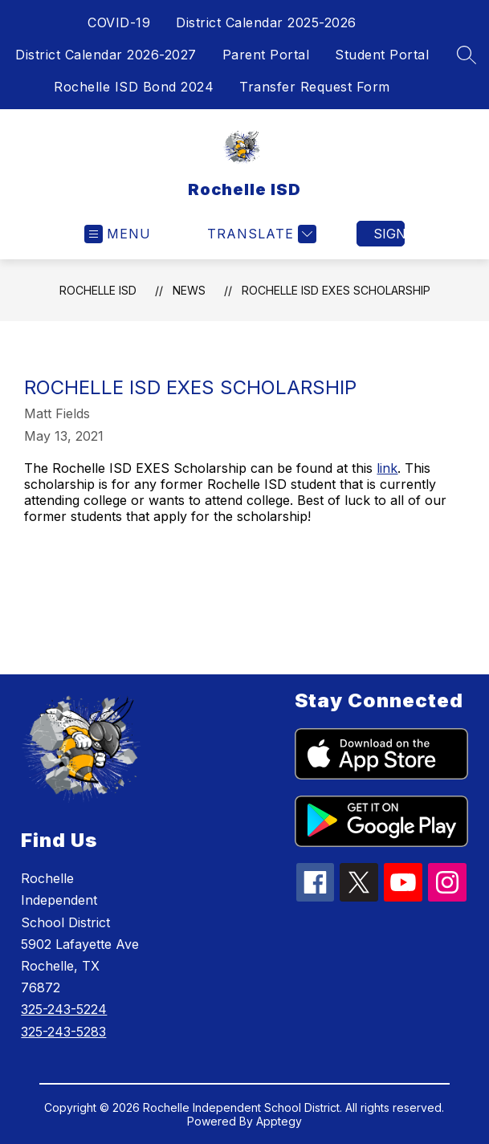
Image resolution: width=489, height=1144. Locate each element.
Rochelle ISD (98, 290)
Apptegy (279, 1121)
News (189, 290)
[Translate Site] (259, 234)
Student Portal (382, 55)
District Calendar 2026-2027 (106, 55)
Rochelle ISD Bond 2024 (134, 87)
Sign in (389, 234)
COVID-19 (119, 22)
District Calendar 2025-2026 (266, 22)
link (387, 468)
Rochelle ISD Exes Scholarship (336, 290)
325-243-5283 (63, 1032)
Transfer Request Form (314, 87)
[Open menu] (117, 234)
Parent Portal (266, 55)
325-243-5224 (64, 1009)
